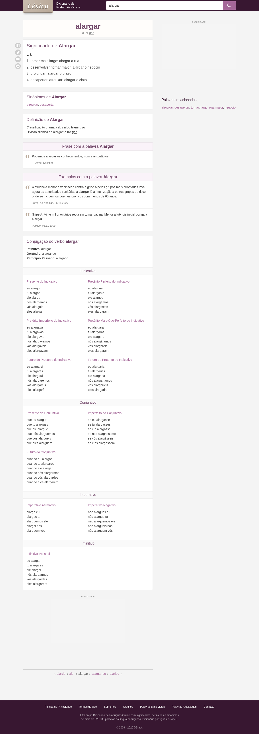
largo (204, 107)
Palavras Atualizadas (184, 706)
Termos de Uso (88, 706)
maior (219, 107)
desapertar (47, 104)
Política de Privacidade (58, 706)
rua (211, 107)
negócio (230, 107)
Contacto (209, 706)
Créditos (128, 706)
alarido (114, 673)
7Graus (138, 727)
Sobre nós (110, 706)
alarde (61, 673)
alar (71, 673)
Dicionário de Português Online (68, 5)
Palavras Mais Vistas (152, 706)
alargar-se (99, 673)
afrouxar (32, 104)
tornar (195, 107)
